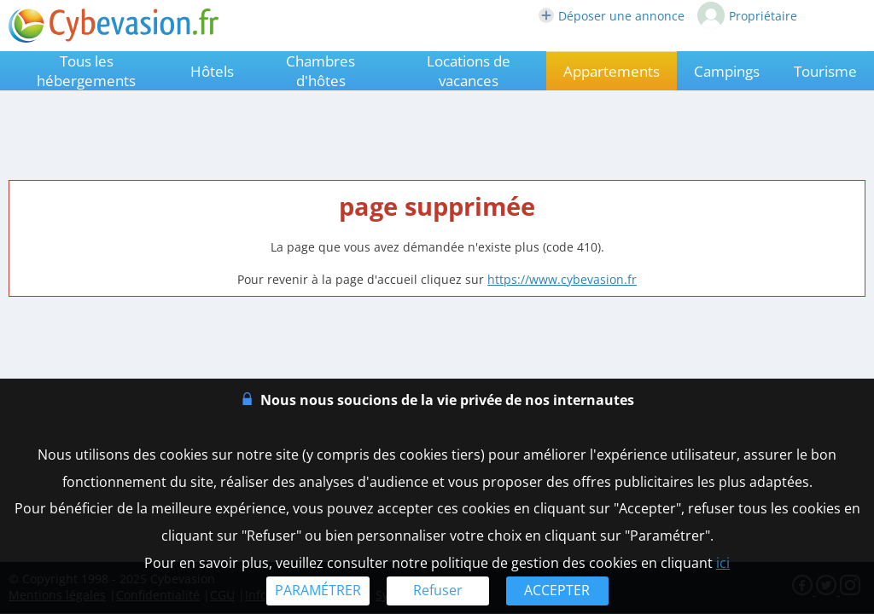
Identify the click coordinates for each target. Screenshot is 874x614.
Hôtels (212, 71)
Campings (727, 71)
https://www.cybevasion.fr (562, 279)
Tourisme (825, 71)
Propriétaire (747, 15)
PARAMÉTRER (318, 590)
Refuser (438, 590)
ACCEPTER (557, 590)
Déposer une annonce (612, 16)
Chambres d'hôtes (320, 70)
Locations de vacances (468, 70)
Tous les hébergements (86, 70)
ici (723, 562)
